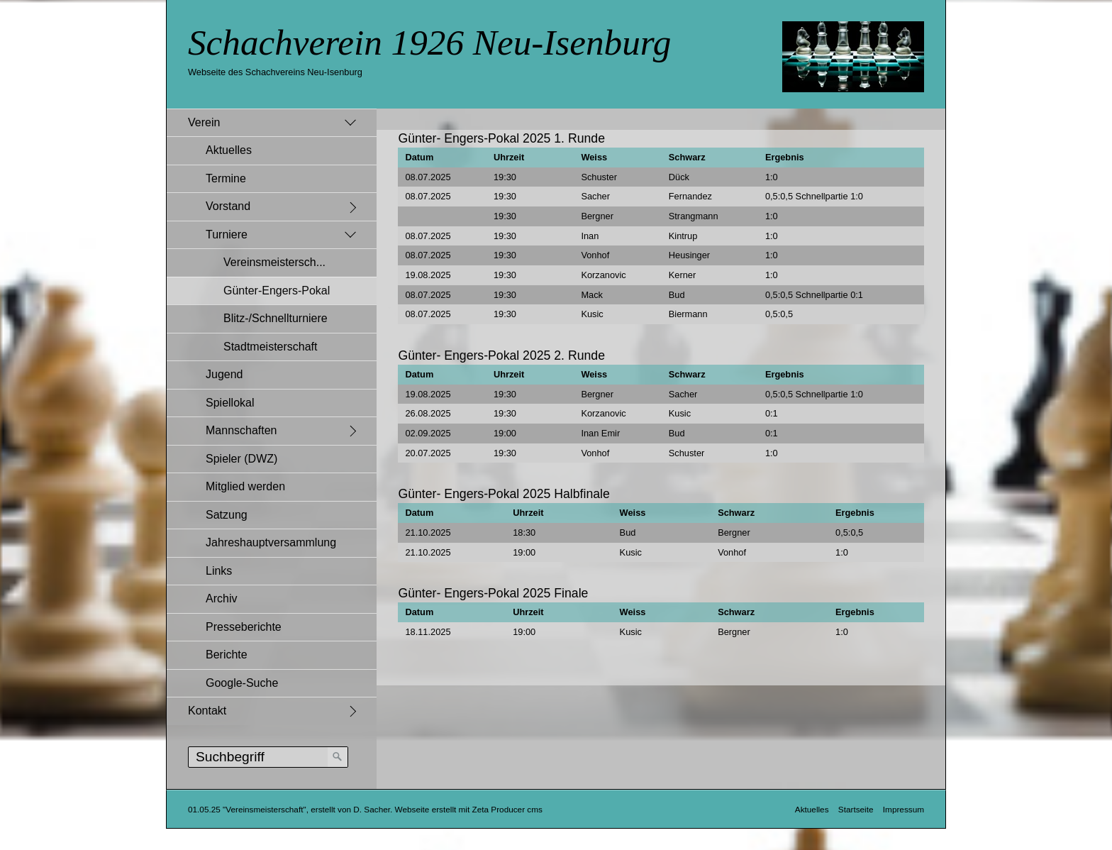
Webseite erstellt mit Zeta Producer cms (469, 809)
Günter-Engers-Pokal (276, 291)
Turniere (227, 234)
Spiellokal (230, 403)
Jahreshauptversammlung (271, 542)
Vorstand (228, 206)
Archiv (221, 598)
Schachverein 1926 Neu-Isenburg (429, 42)
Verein (204, 122)
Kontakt (207, 711)
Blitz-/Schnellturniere (275, 318)
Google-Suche (242, 683)
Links (219, 571)
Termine (226, 178)
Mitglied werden (245, 486)
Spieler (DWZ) (241, 459)
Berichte (227, 654)
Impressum (903, 809)
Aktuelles (229, 150)
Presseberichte (244, 627)
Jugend (224, 374)
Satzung (227, 515)
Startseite (856, 809)
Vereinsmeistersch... (274, 262)
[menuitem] (271, 403)
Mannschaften (241, 430)
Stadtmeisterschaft (270, 347)
